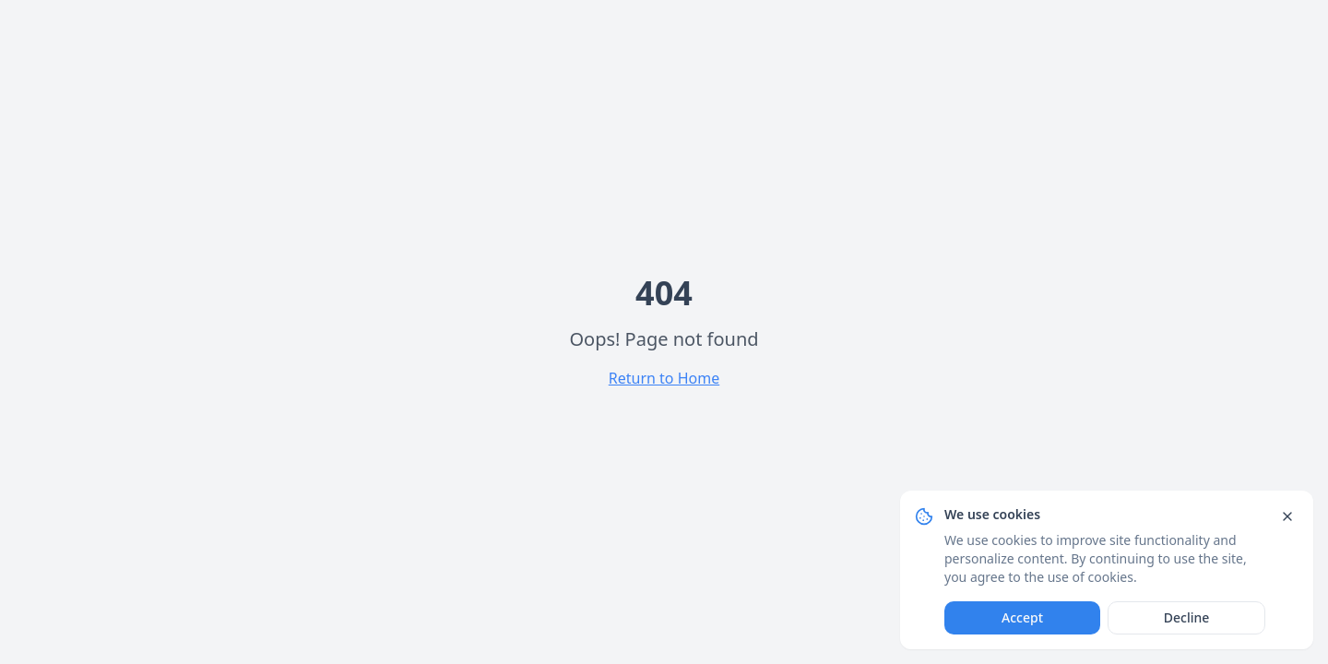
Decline (1187, 617)
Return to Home (664, 378)
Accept (1022, 617)
